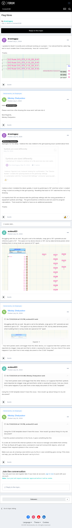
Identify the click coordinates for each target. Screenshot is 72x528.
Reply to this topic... (12, 487)
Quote (9, 84)
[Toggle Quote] (5, 319)
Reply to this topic (36, 31)
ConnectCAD (16, 23)
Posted (15, 41)
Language (27, 522)
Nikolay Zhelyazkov (33, 375)
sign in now (50, 473)
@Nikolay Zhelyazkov (10, 141)
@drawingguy (11, 105)
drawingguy (8, 21)
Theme (37, 522)
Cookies (46, 522)
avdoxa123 (30, 319)
